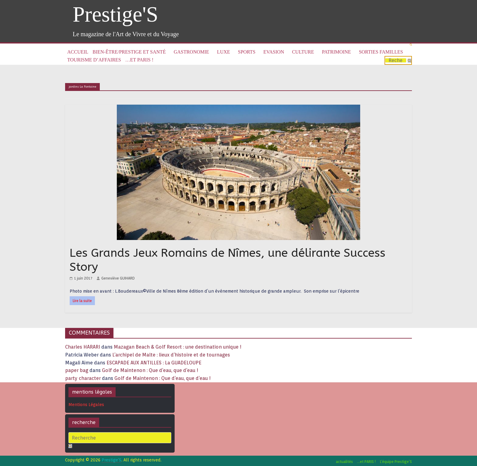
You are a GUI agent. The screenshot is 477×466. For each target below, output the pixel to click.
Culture (303, 51)
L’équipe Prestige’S (396, 461)
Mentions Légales (86, 404)
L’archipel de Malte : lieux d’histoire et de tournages (171, 355)
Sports (247, 51)
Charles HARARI (82, 347)
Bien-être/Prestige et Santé (129, 51)
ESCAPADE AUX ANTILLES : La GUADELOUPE (153, 363)
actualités (344, 461)
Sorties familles (381, 51)
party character (83, 378)
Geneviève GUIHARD (118, 278)
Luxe (223, 51)
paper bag (76, 370)
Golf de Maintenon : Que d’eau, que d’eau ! (150, 370)
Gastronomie (191, 51)
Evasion (273, 51)
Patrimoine (336, 51)
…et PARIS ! (139, 59)
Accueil (77, 51)
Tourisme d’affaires (94, 59)
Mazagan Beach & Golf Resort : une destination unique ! (178, 347)
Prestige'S (115, 14)
